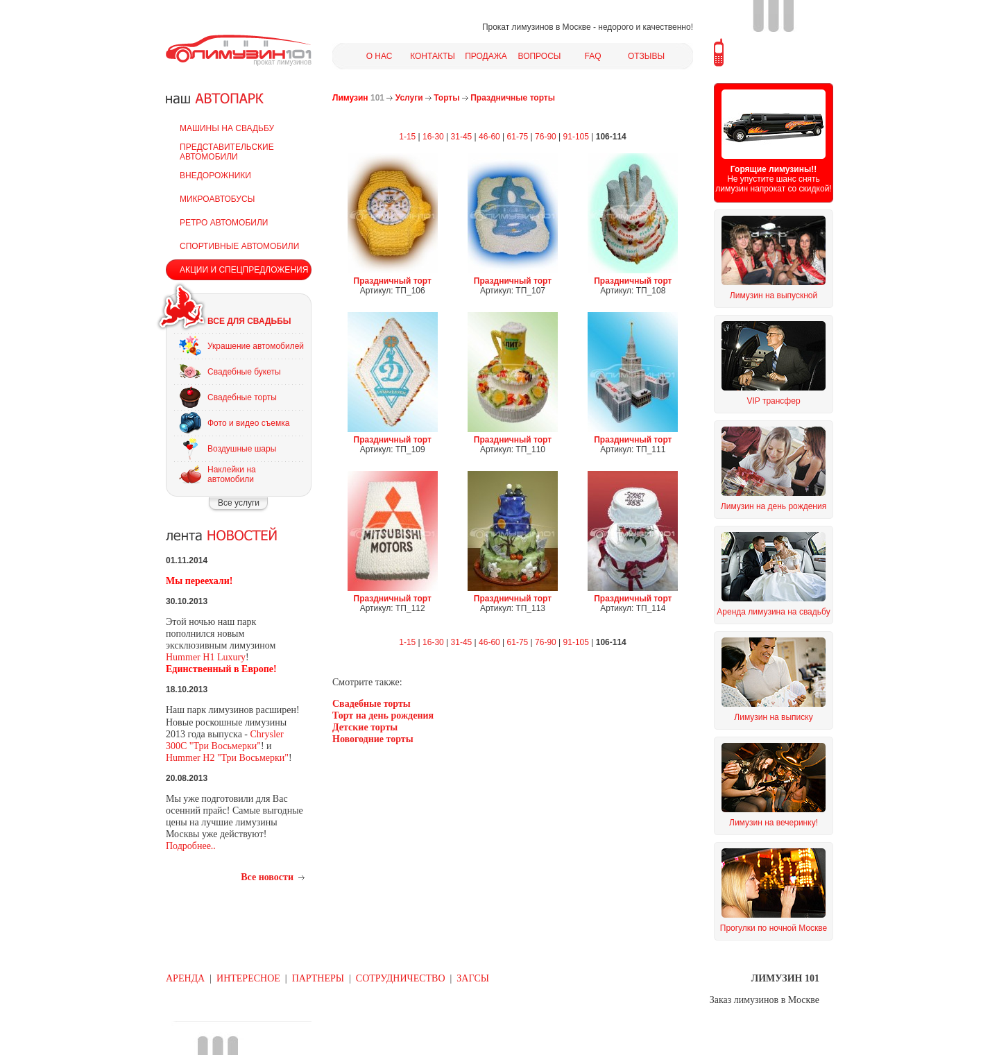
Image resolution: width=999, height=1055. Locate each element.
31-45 (461, 136)
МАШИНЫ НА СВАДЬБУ (227, 128)
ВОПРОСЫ (539, 56)
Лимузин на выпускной (773, 295)
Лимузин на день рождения (773, 506)
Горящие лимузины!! (774, 169)
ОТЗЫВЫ (646, 56)
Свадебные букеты (244, 372)
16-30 (433, 136)
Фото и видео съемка (248, 423)
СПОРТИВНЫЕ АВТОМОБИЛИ (239, 246)
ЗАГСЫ (472, 978)
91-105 (576, 136)
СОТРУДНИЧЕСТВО (400, 978)
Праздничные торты (512, 98)
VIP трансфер (773, 401)
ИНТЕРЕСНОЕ (248, 978)
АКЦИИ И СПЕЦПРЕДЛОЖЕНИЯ (244, 270)
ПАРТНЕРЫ (318, 978)
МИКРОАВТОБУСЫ (217, 199)
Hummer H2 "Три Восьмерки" (227, 758)
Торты (446, 98)
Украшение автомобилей (255, 346)
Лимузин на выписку (773, 717)
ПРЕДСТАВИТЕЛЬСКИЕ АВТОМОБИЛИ (227, 152)
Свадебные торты (242, 397)
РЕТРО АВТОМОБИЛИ (224, 223)
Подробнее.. (191, 846)
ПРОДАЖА (486, 56)
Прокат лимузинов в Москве (536, 27)
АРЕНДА (185, 978)
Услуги (409, 98)
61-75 (518, 136)
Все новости (267, 877)
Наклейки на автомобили (231, 474)
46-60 (489, 136)
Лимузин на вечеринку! (773, 822)
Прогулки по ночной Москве (773, 928)
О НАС (379, 56)
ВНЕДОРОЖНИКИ (215, 175)
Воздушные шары (241, 449)
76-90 (545, 136)
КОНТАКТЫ (432, 56)
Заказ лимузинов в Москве (764, 1000)
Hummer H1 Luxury (206, 657)
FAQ (592, 56)
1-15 (407, 136)
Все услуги (238, 503)
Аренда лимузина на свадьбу (773, 612)
